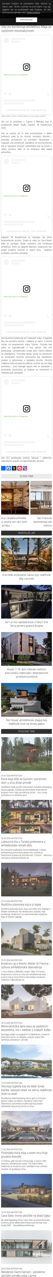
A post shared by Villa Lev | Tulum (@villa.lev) (27, 110)
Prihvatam (26, 20)
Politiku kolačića (33, 12)
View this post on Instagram (16, 75)
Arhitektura (16, 775)
